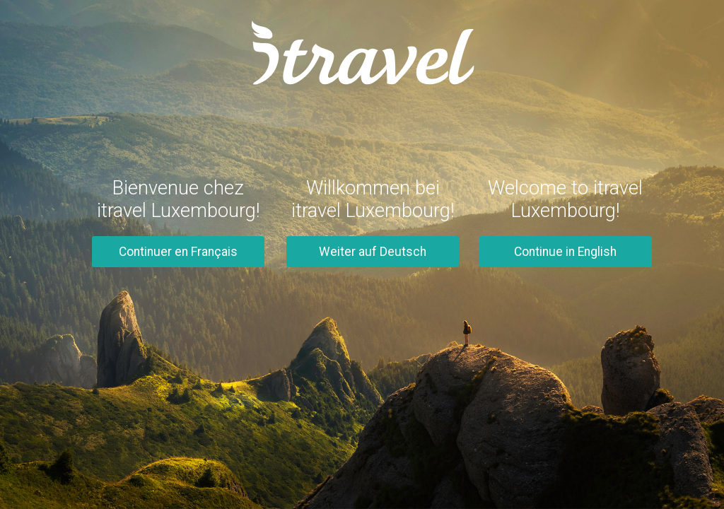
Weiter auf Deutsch (372, 252)
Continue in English (565, 252)
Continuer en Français (178, 252)
